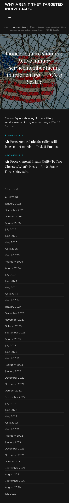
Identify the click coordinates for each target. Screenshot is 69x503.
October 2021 (13, 461)
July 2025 (10, 229)
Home (5, 27)
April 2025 (11, 248)
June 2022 (11, 409)
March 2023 (12, 358)
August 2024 (13, 268)
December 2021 (14, 448)
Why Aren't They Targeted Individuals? (34, 6)
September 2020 (15, 480)
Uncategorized (19, 27)
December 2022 (14, 377)
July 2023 (10, 345)
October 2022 (13, 390)
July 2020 (10, 493)
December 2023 (14, 313)
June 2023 (11, 351)
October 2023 (13, 326)
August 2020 (13, 487)
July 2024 (10, 274)
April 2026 (11, 197)
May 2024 (11, 287)
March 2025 (12, 255)
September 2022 (15, 397)
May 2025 (11, 242)
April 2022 (11, 422)
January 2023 (13, 371)
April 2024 (11, 293)
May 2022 (11, 416)
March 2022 (12, 429)
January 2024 (13, 306)
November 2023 (15, 319)
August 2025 (13, 223)
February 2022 (14, 435)
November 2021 (15, 455)
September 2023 (15, 332)
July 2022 (10, 403)
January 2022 (13, 442)
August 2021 (13, 474)
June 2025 (11, 235)
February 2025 (14, 261)
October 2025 (13, 216)
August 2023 (13, 339)
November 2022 (15, 384)
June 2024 (11, 281)
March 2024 (12, 300)
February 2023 (14, 364)
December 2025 (14, 210)
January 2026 (13, 203)
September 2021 (15, 467)
